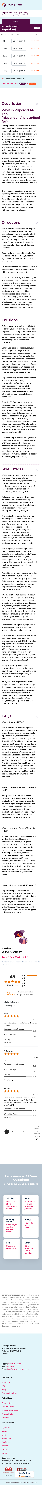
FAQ (3, 1386)
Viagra (4, 1453)
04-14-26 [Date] (35, 1095)
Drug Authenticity (9, 1393)
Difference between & (19, 83)
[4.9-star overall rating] (12, 981)
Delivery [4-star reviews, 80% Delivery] (7, 1075)
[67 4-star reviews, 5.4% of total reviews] (30, 978)
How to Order (7, 1407)
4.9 (12, 977)
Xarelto (5, 1446)
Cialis (4, 1435)
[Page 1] (6, 1131)
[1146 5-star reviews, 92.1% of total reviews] (30, 975)
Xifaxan (5, 1431)
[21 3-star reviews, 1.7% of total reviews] (30, 980)
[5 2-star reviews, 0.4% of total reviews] (30, 983)
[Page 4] (23, 1131)
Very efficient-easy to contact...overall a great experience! (20, 1024)
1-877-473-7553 (12, 1366)
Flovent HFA (7, 1438)
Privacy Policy (7, 1414)
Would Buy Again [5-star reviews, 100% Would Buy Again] (10, 1034)
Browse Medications (10, 1410)
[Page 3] (18, 1131)
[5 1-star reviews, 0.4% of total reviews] (30, 986)
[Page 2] (12, 1131)
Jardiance (6, 1442)
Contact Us (6, 1403)
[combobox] (12, 1002)
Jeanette (7, 1088)
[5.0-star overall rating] (21, 1017)
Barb (6, 1013)
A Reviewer (8, 1051)
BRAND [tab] (15, 21)
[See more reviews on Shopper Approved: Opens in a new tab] (37, 1131)
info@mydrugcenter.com (18, 1369)
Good (6, 1060)
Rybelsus (6, 1428)
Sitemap (5, 1418)
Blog (4, 1390)
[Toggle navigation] (36, 5)
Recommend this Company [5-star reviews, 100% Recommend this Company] (14, 1029)
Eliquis (4, 1449)
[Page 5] (29, 1131)
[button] (21, 103)
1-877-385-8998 (15, 1364)
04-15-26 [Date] (35, 1020)
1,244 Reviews (12, 985)
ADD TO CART (35, 41)
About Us (6, 1382)
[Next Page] (32, 1132)
